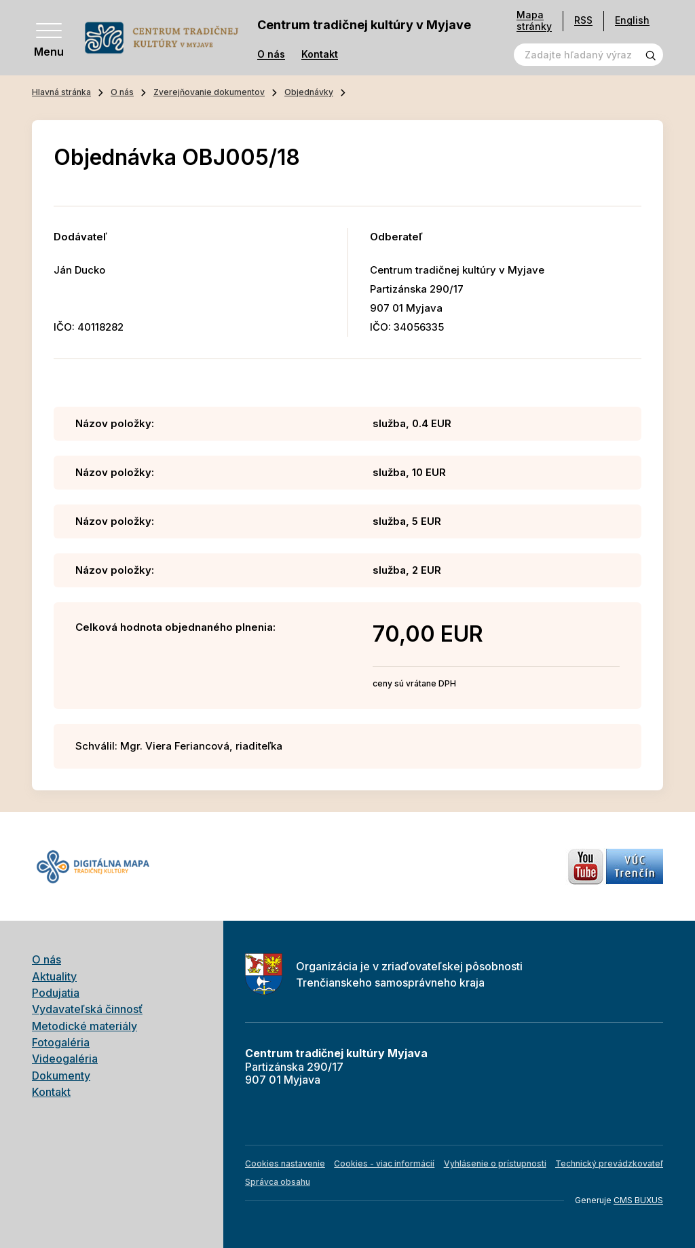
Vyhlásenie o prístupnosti (495, 1163)
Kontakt (319, 54)
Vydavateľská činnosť (87, 1009)
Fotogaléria (61, 1042)
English (632, 20)
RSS (583, 20)
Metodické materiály (84, 1026)
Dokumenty (61, 1075)
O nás (271, 54)
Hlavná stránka (61, 92)
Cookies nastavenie (285, 1163)
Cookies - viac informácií (384, 1163)
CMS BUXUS (638, 1200)
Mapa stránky (534, 21)
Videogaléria (65, 1058)
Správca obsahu (277, 1182)
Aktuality (54, 976)
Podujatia (55, 992)
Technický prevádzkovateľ (609, 1163)
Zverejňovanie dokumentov (209, 92)
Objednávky (308, 92)
